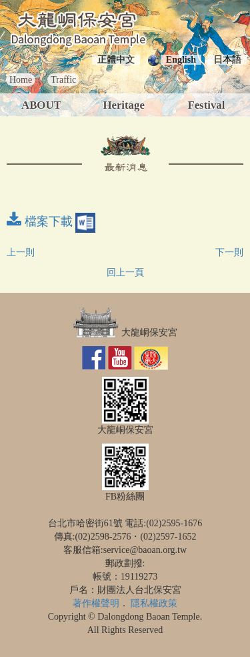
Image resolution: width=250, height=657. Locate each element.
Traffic (63, 80)
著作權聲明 (96, 603)
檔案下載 (51, 221)
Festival (206, 105)
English (181, 60)
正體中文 (116, 60)
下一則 (229, 252)
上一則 (21, 252)
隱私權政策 (154, 603)
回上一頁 (125, 272)
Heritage (123, 105)
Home (20, 80)
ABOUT (41, 105)
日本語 (227, 60)
